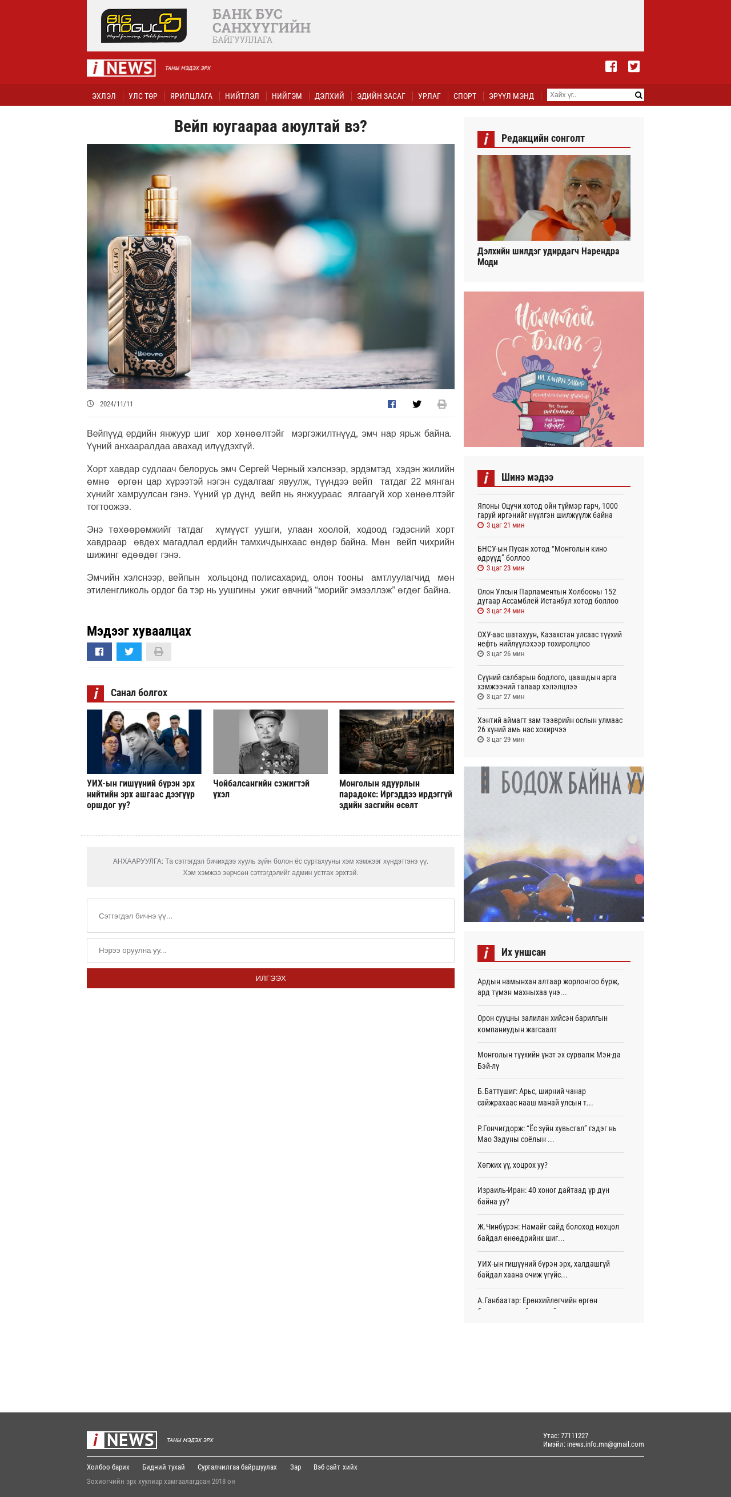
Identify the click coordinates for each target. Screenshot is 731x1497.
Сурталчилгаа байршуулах (238, 1467)
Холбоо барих (108, 1467)
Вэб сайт (328, 1467)
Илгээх (270, 978)
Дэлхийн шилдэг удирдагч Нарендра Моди (548, 257)
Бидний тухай (164, 1467)
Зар (296, 1467)
